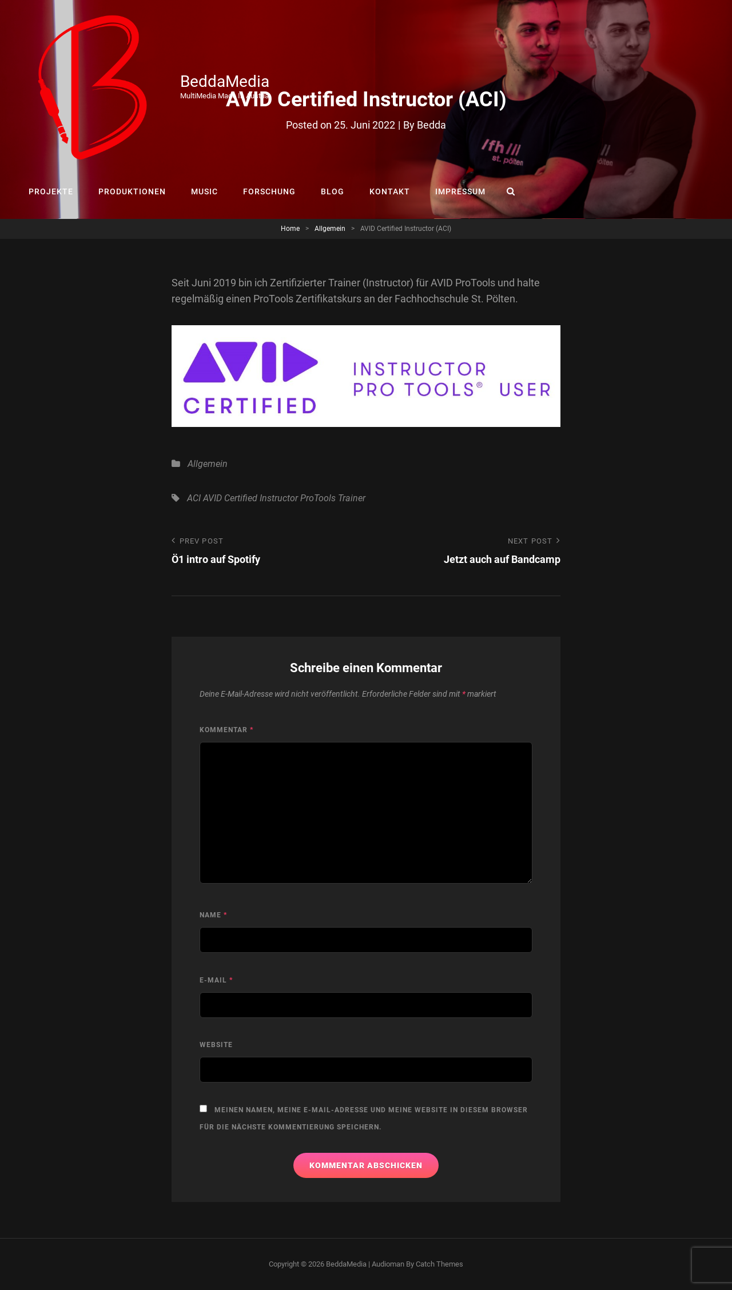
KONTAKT (389, 191)
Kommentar (226, 730)
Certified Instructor (261, 498)
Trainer (351, 498)
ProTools (318, 498)
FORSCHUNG (269, 191)
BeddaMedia (224, 81)
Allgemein (330, 229)
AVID (212, 498)
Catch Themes (439, 1264)
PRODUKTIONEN (132, 191)
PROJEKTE (51, 191)
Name (213, 915)
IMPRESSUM (460, 191)
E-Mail (216, 980)
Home (290, 229)
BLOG (332, 191)
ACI (194, 498)
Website (216, 1045)
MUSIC (204, 191)
